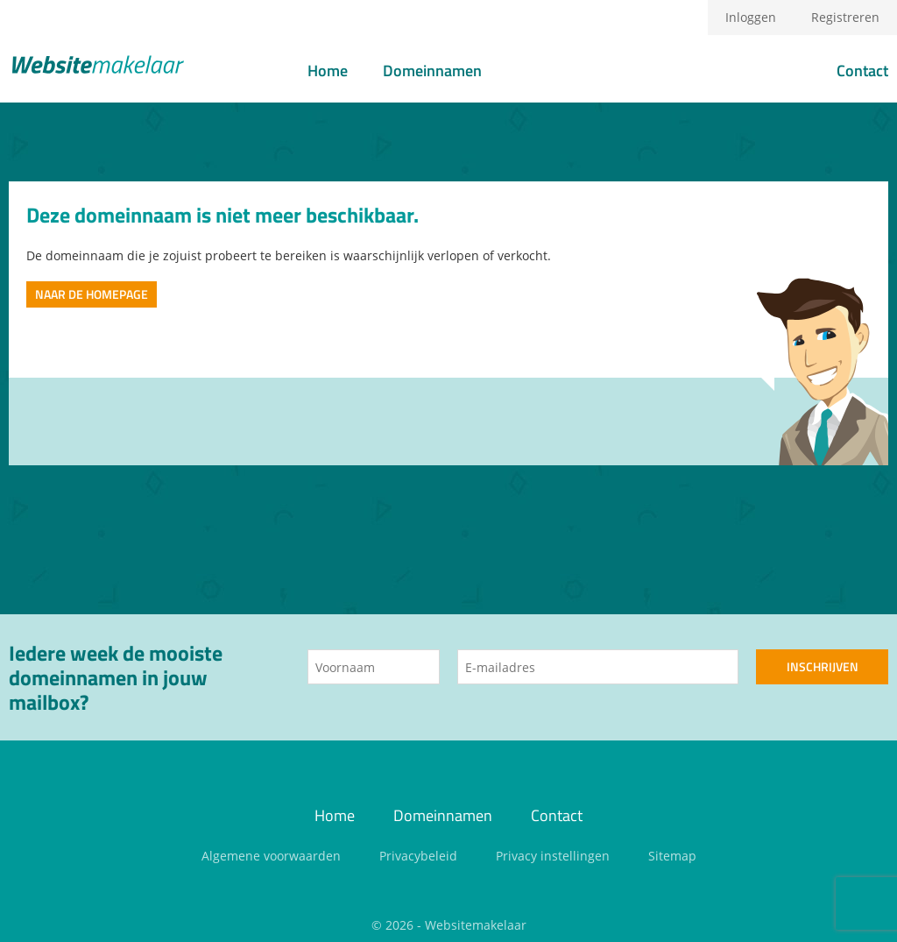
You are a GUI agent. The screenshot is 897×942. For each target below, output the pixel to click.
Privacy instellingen (553, 855)
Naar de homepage (91, 294)
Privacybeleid (418, 855)
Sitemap (672, 855)
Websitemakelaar (475, 925)
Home (327, 70)
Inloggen (750, 17)
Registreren (845, 17)
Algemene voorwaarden (271, 855)
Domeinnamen (432, 70)
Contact (862, 70)
